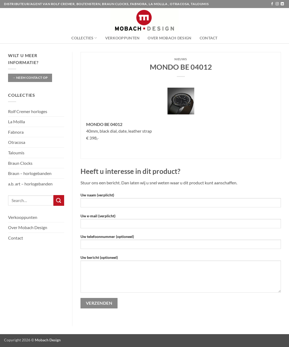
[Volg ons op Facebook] (272, 4)
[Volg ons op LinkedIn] (282, 4)
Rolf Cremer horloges (27, 111)
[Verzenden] (58, 200)
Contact (209, 38)
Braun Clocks (20, 163)
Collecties (84, 37)
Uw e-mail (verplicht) (181, 223)
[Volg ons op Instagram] (277, 4)
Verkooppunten (122, 38)
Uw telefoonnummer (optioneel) (181, 243)
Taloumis (16, 152)
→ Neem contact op (30, 78)
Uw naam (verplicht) (181, 202)
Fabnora (16, 132)
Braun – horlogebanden (30, 173)
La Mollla (16, 121)
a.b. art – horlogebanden (30, 183)
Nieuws (180, 59)
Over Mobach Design (169, 38)
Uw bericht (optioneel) (181, 275)
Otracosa (16, 142)
